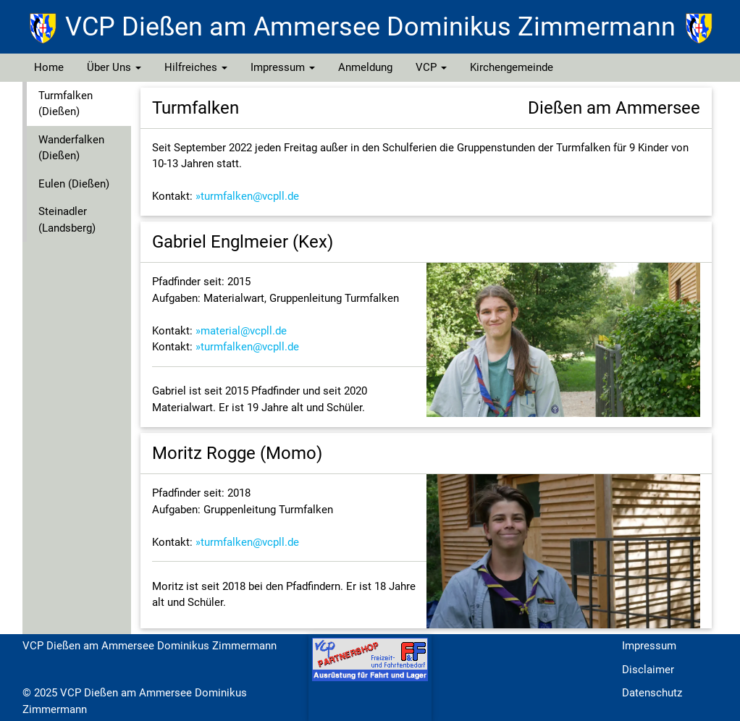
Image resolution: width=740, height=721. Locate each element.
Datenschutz (652, 692)
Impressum (283, 67)
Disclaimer (648, 669)
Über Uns (114, 67)
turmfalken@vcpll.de (250, 196)
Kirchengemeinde (511, 67)
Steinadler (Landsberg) (67, 220)
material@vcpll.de (244, 330)
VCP (431, 67)
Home (49, 67)
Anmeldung (365, 67)
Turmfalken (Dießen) (65, 104)
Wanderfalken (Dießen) (71, 148)
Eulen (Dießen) (73, 183)
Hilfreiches (195, 67)
